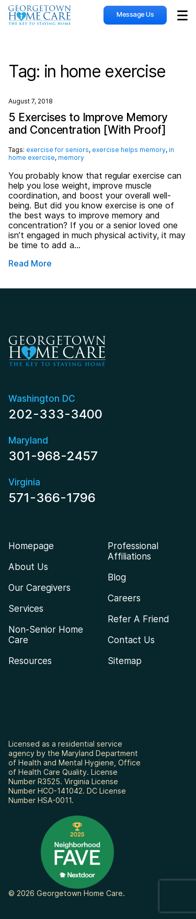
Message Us (135, 14)
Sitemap (125, 661)
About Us (28, 567)
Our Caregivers (39, 588)
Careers (124, 598)
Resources (30, 661)
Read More (30, 264)
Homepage (31, 546)
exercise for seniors (57, 150)
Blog (117, 577)
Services (25, 608)
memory (71, 157)
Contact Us (131, 640)
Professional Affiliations (133, 551)
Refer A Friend (138, 619)
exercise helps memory (129, 150)
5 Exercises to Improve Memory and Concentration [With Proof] (88, 123)
